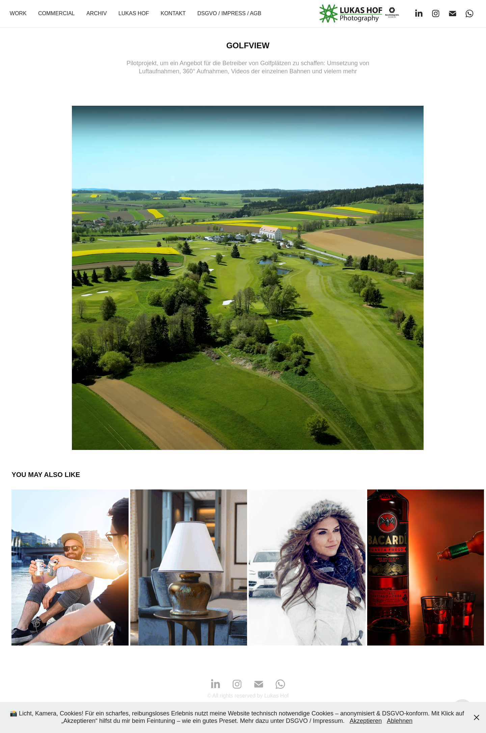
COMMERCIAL (56, 13)
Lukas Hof (133, 13)
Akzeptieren (366, 720)
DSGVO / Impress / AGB (229, 13)
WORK (18, 13)
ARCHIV (96, 13)
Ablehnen (399, 720)
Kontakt (173, 13)
